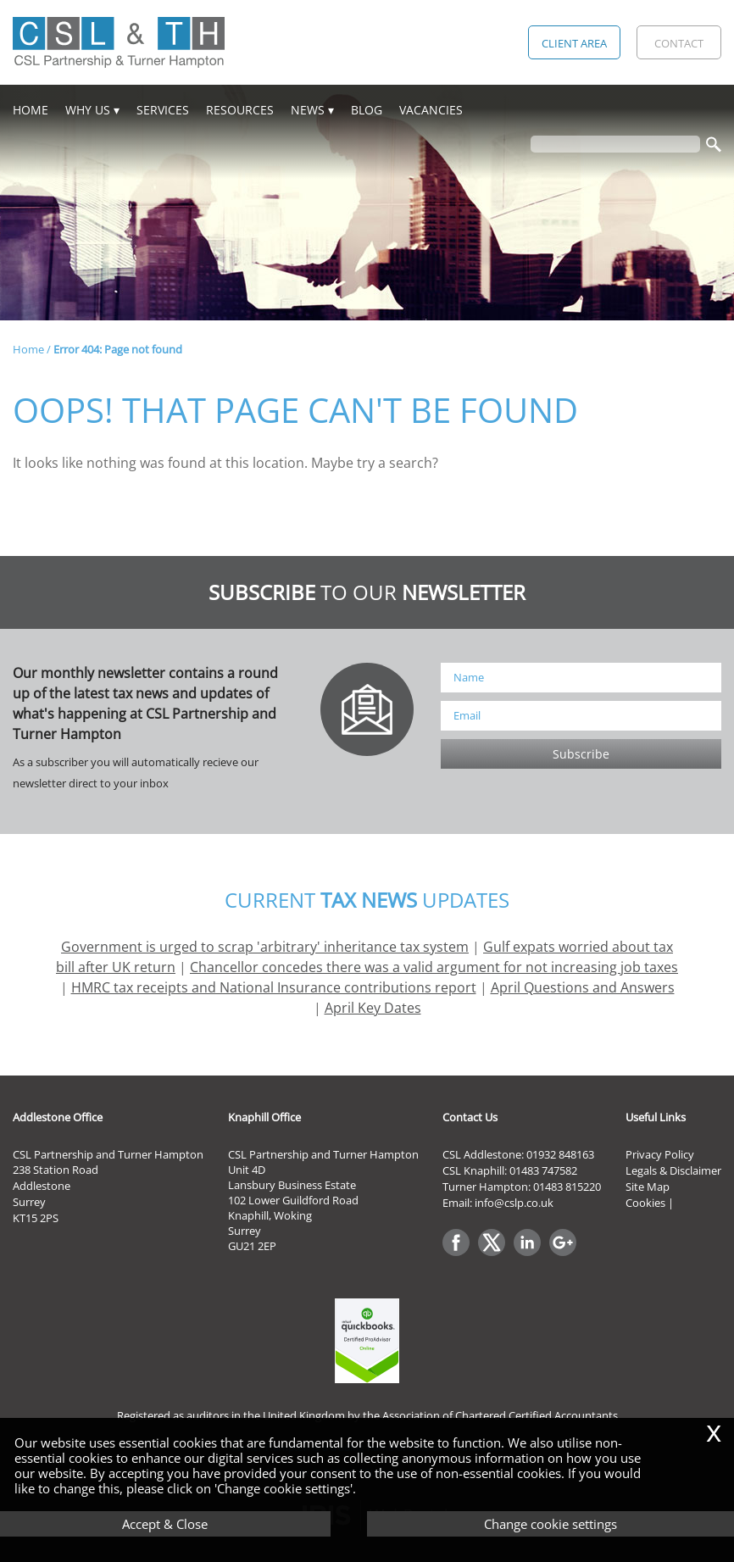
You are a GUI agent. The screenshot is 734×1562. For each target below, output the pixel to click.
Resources (240, 110)
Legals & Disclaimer (673, 1170)
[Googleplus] (567, 1257)
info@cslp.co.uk (514, 1202)
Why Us (87, 110)
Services (162, 110)
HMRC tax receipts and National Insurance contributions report (273, 987)
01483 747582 (543, 1170)
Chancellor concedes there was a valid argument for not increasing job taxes (434, 967)
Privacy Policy (660, 1154)
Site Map (648, 1186)
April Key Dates (373, 1007)
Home (30, 110)
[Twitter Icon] (496, 1257)
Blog (366, 110)
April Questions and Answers (583, 987)
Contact (678, 43)
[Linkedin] (531, 1257)
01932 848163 (560, 1154)
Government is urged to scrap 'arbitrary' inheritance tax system (265, 946)
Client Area (574, 43)
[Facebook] (460, 1257)
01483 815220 (567, 1186)
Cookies (645, 1202)
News (308, 110)
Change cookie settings (550, 1523)
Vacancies (431, 110)
